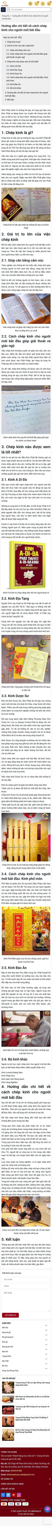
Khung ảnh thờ (7, 1347)
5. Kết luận (9, 99)
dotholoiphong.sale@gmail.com (20, 1474)
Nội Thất (5, 1361)
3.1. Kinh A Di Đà (13, 66)
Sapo (32, 1514)
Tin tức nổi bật (8, 1378)
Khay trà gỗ (6, 1332)
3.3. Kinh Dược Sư (14, 74)
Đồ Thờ (5, 1366)
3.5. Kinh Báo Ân (13, 84)
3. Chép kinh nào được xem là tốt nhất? (22, 61)
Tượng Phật (6, 1356)
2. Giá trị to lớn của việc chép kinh (19, 45)
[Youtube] (14, 1495)
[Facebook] (3, 1495)
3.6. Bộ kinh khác (13, 88)
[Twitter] (8, 1495)
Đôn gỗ (4, 1342)
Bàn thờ (5, 1351)
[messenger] (47, 1509)
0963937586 (16, 1471)
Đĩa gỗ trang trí (7, 1337)
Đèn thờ (5, 1328)
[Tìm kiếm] (9, 9)
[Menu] (3, 9)
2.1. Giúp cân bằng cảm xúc (18, 50)
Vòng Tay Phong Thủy (10, 1371)
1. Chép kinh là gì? (13, 42)
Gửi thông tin (10, 1315)
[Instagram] (19, 1495)
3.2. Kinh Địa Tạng (14, 70)
